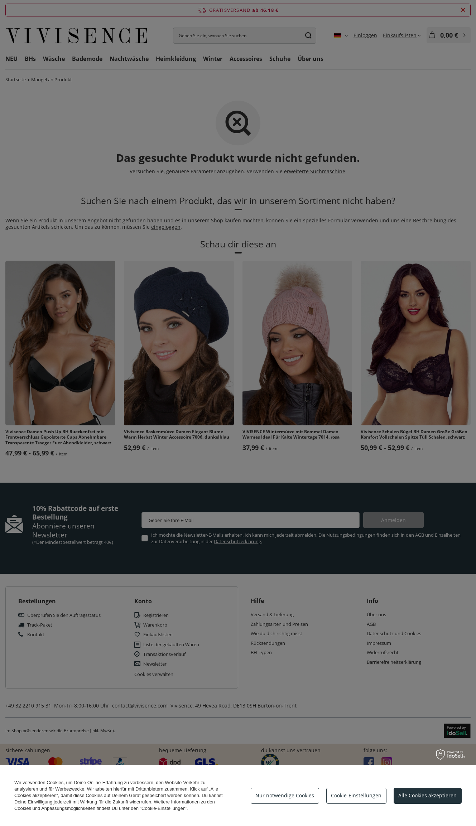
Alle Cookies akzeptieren (427, 795)
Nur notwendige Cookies (284, 795)
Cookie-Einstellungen (356, 795)
